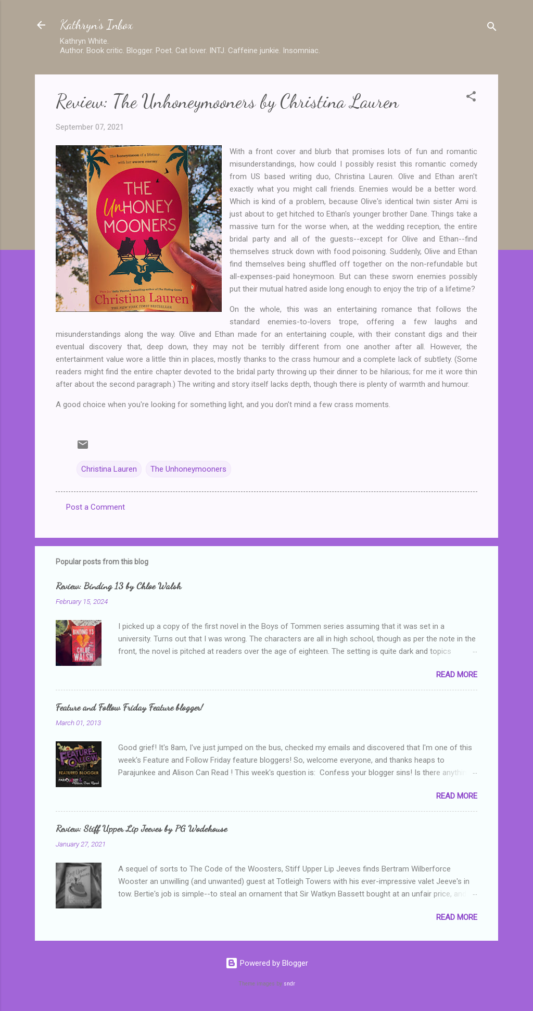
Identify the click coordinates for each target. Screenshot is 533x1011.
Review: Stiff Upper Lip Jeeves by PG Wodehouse (141, 828)
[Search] (492, 28)
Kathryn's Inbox (96, 24)
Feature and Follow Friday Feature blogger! (129, 707)
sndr (289, 983)
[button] (471, 98)
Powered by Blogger (266, 963)
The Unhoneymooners (188, 469)
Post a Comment (95, 507)
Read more (456, 674)
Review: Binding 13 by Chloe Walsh (118, 585)
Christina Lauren (109, 469)
